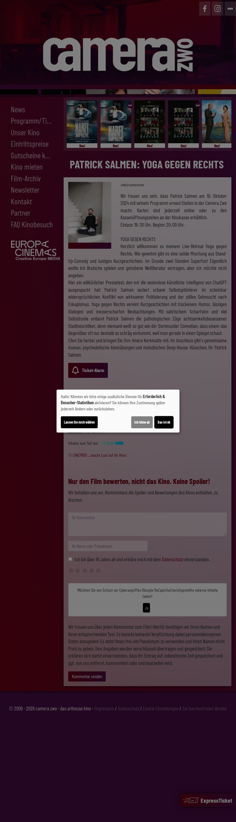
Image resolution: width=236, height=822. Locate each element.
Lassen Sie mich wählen (79, 422)
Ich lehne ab (142, 422)
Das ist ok (164, 422)
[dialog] (118, 411)
